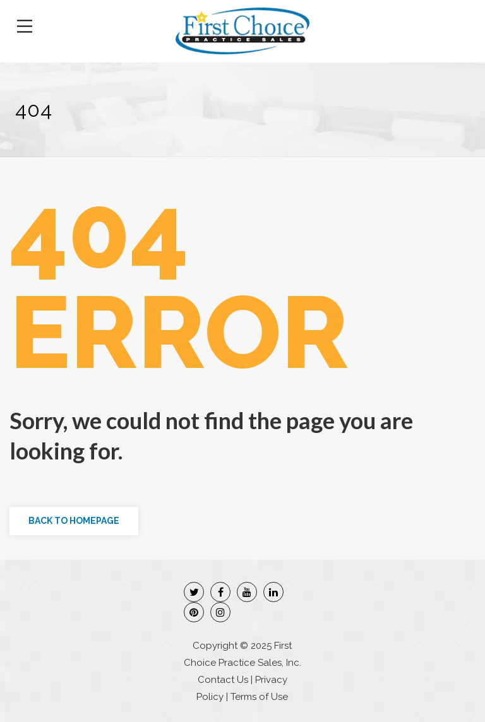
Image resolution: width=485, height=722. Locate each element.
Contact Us (223, 679)
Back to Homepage (73, 521)
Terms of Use (259, 696)
